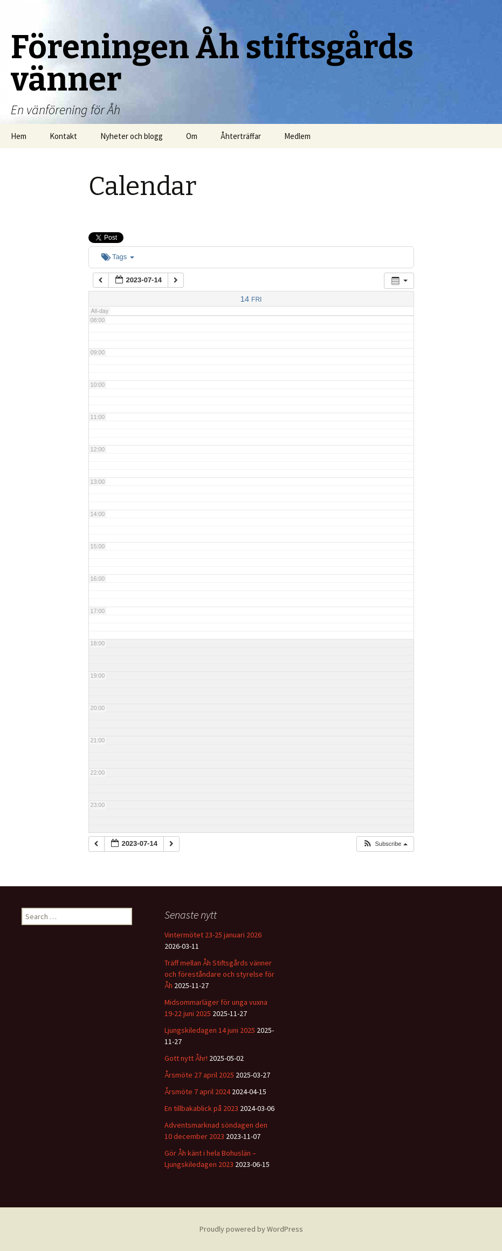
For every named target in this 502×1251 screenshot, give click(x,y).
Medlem (297, 136)
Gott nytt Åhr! (186, 1058)
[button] (384, 844)
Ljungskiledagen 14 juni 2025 (209, 1030)
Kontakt (63, 136)
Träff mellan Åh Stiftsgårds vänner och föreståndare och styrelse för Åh (219, 974)
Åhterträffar (241, 136)
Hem (18, 136)
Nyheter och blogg (131, 136)
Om (191, 136)
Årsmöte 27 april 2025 (199, 1075)
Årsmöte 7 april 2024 (197, 1091)
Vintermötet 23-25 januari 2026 (213, 935)
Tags (117, 257)
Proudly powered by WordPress (251, 1229)
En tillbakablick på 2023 (201, 1108)
